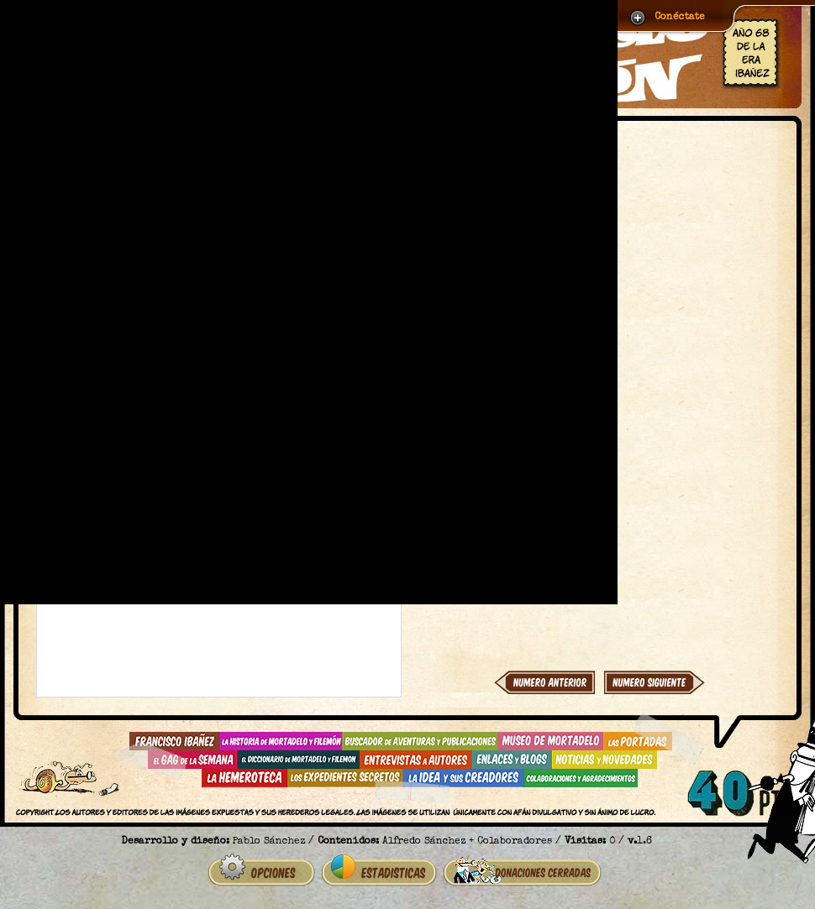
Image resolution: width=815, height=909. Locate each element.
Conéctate (680, 18)
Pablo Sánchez (269, 842)
